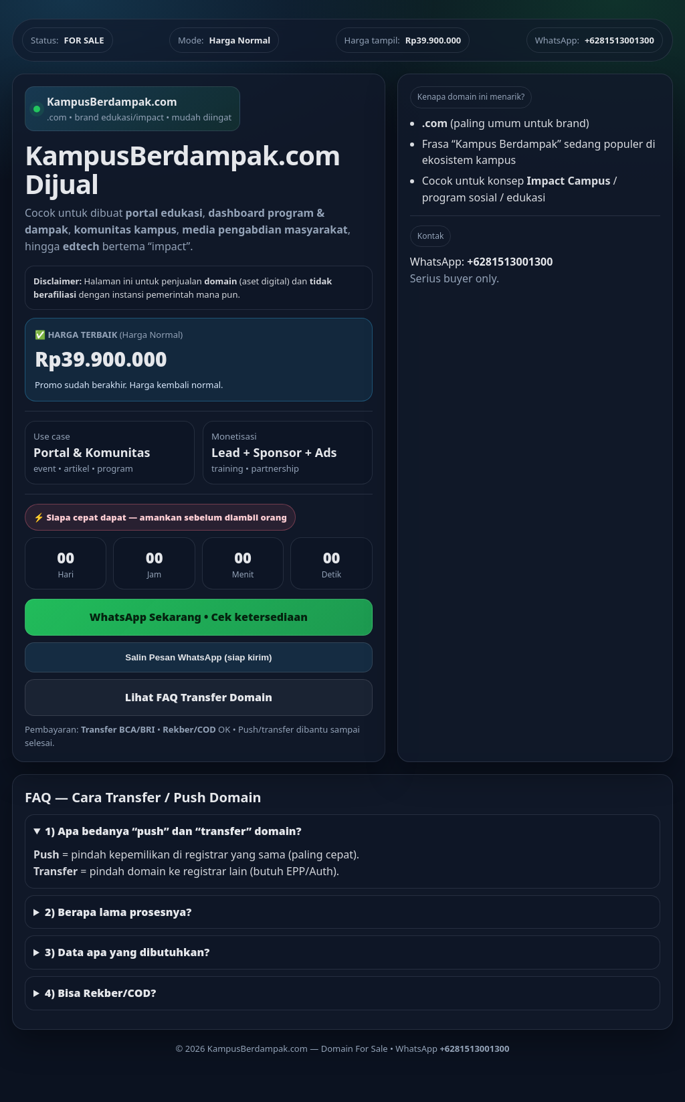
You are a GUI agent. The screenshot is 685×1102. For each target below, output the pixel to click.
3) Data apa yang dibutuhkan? (127, 952)
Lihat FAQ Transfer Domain (198, 697)
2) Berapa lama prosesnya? (118, 912)
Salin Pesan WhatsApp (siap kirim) (198, 657)
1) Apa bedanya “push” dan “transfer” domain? (173, 831)
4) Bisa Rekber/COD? (100, 993)
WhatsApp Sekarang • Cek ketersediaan (199, 617)
